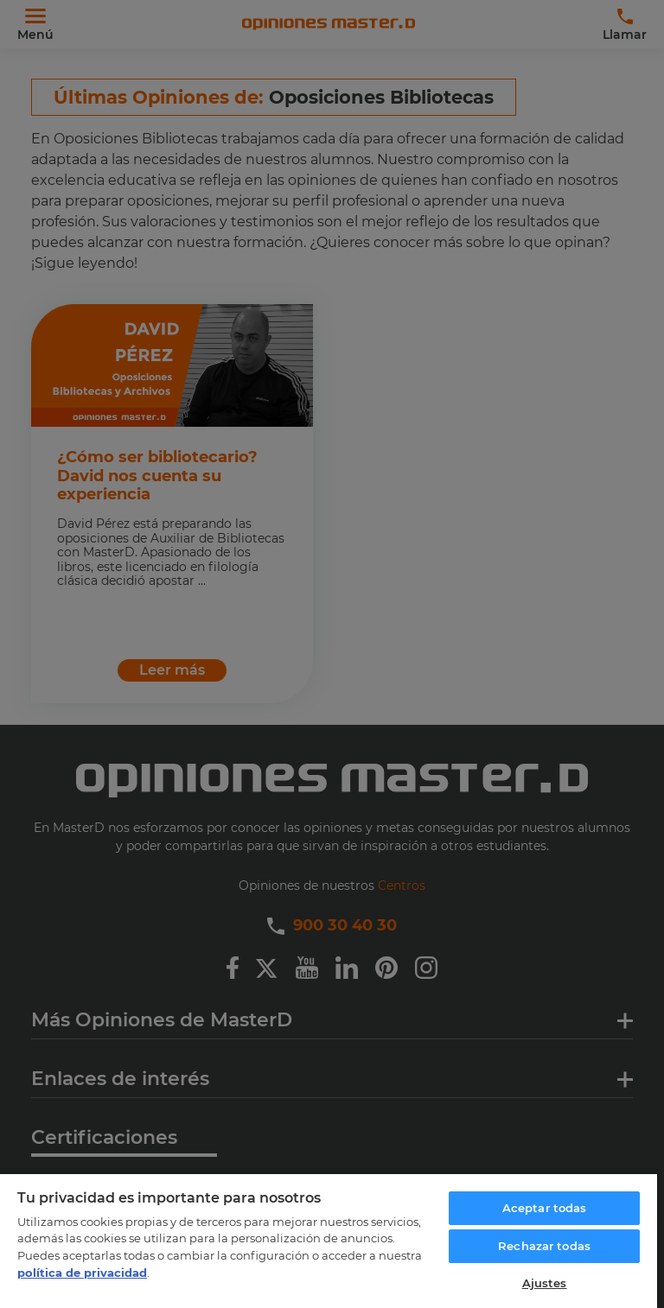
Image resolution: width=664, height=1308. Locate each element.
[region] (328, 1240)
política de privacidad (82, 1272)
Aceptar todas (544, 1208)
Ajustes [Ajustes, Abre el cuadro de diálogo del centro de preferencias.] (544, 1283)
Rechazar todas (544, 1246)
